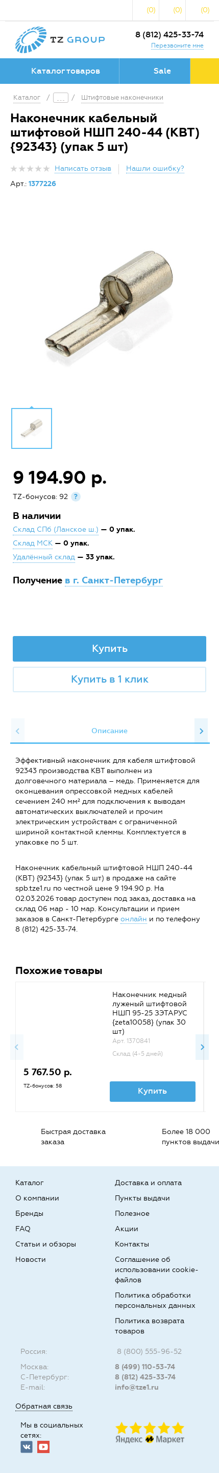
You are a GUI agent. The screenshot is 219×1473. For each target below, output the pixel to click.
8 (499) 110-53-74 (145, 1367)
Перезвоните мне (177, 45)
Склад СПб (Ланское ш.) (56, 529)
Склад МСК (33, 543)
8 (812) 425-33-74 (169, 34)
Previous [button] (18, 731)
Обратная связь (43, 1406)
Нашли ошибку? (155, 168)
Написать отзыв (83, 168)
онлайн (133, 919)
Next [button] (201, 731)
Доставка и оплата (148, 1183)
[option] (109, 305)
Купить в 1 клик (110, 679)
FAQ (23, 1229)
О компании (37, 1198)
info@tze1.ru (137, 1387)
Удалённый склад (44, 557)
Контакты (132, 1244)
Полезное (132, 1213)
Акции (126, 1229)
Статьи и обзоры (45, 1244)
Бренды (29, 1213)
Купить (110, 648)
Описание (109, 731)
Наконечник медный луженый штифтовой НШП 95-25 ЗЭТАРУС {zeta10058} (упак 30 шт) (149, 1013)
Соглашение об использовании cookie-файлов (157, 1269)
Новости (30, 1259)
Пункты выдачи (142, 1198)
